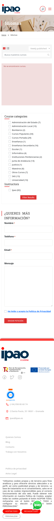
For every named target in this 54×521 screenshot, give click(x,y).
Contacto (10, 446)
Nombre (9, 223)
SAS (16, 176)
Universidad (20, 180)
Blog (8, 442)
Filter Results (28, 197)
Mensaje (9, 263)
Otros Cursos (20, 172)
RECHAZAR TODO (31, 511)
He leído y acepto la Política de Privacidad (29, 311)
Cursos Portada (21, 137)
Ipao (16, 190)
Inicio (4, 35)
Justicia (17, 164)
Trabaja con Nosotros (16, 451)
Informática (19, 153)
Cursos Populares (22, 133)
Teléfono (9, 236)
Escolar (17, 149)
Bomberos (18, 130)
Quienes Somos (13, 437)
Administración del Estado (26, 122)
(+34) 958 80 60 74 (17, 404)
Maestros (18, 168)
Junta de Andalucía (23, 160)
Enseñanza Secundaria (25, 145)
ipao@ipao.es (14, 418)
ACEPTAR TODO (11, 511)
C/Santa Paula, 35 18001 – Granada (25, 411)
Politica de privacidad (16, 468)
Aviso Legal (11, 473)
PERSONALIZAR (11, 516)
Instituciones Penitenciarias (27, 157)
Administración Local (24, 126)
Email (8, 250)
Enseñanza (18, 141)
